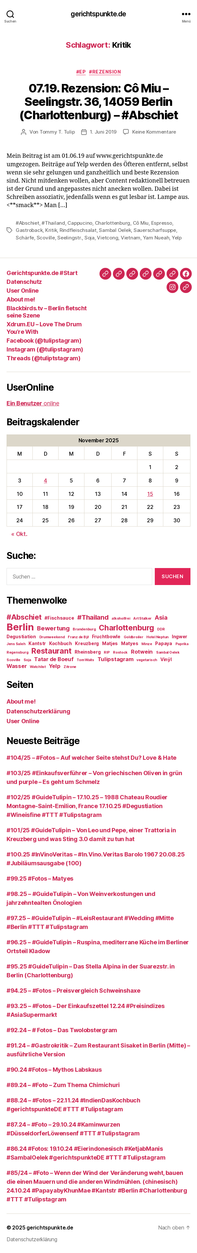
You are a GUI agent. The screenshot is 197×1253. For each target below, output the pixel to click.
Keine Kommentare (154, 132)
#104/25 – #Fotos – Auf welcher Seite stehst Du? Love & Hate (91, 757)
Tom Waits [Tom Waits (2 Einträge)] (85, 660)
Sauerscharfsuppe (155, 230)
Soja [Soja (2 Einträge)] (27, 660)
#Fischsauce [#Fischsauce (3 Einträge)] (59, 618)
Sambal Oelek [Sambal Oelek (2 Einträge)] (168, 652)
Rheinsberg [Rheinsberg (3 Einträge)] (87, 652)
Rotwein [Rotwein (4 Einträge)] (142, 651)
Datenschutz (24, 281)
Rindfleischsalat (78, 230)
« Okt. (19, 533)
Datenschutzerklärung (38, 711)
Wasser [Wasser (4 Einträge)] (17, 666)
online (33, 403)
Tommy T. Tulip (57, 132)
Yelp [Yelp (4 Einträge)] (54, 666)
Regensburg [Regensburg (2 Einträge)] (17, 652)
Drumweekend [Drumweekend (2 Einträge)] (52, 637)
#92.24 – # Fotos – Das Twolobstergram (62, 1030)
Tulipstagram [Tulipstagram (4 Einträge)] (116, 659)
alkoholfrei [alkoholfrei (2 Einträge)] (121, 618)
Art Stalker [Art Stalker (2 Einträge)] (142, 618)
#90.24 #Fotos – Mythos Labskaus (54, 1069)
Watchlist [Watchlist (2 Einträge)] (38, 667)
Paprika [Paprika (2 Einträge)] (181, 644)
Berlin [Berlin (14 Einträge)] (20, 627)
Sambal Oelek (115, 230)
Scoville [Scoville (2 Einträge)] (13, 660)
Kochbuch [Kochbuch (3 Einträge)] (60, 643)
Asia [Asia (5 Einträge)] (161, 617)
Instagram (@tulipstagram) (45, 349)
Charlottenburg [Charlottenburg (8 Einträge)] (126, 627)
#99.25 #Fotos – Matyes (40, 878)
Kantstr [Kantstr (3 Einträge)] (37, 643)
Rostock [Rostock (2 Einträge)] (120, 652)
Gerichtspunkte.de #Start (42, 272)
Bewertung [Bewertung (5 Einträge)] (53, 628)
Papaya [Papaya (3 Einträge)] (163, 643)
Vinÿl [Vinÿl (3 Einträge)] (166, 659)
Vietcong (107, 238)
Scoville (46, 238)
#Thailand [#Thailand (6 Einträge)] (93, 617)
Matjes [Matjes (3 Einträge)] (110, 643)
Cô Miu (141, 223)
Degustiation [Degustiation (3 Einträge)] (21, 636)
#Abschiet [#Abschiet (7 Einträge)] (24, 617)
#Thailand (53, 223)
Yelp (177, 238)
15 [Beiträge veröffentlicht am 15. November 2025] (150, 494)
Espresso (161, 223)
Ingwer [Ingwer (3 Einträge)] (179, 636)
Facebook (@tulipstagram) (44, 340)
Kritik (51, 230)
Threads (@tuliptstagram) (43, 358)
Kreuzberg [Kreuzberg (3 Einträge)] (87, 643)
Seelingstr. (69, 238)
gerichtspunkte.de (98, 13)
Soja (89, 238)
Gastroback (29, 230)
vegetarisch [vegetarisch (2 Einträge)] (146, 660)
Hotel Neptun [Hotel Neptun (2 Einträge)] (157, 637)
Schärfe (25, 238)
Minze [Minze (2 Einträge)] (146, 644)
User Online (23, 290)
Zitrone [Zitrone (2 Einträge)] (69, 667)
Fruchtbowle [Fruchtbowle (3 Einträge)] (106, 636)
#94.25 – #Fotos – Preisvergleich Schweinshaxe (73, 990)
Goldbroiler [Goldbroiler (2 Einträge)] (133, 637)
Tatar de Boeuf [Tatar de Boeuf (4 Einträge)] (53, 659)
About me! (21, 299)
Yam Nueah (156, 238)
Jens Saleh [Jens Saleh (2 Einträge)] (16, 644)
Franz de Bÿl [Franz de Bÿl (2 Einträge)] (78, 637)
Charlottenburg (112, 223)
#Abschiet (27, 223)
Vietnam (130, 238)
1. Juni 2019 (103, 132)
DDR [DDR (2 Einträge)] (161, 629)
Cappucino (79, 223)
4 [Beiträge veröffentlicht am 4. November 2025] (45, 480)
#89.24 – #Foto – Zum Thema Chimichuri (63, 1085)
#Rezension (105, 71)
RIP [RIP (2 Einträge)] (107, 652)
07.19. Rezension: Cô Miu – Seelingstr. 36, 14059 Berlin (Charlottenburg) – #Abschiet (98, 101)
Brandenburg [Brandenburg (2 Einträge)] (84, 629)
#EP (81, 71)
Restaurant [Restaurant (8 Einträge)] (51, 651)
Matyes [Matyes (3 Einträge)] (129, 643)
